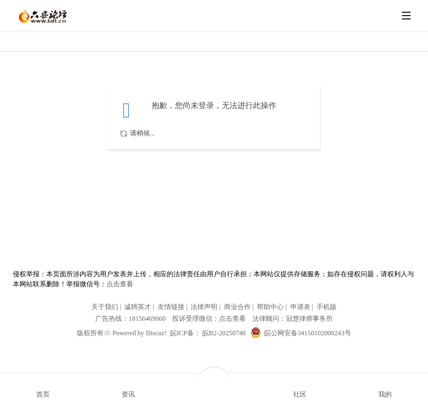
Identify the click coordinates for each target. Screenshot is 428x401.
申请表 (300, 307)
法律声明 (204, 307)
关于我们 (104, 307)
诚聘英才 (137, 307)
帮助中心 (270, 307)
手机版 (327, 307)
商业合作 (237, 307)
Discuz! (156, 333)
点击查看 (119, 284)
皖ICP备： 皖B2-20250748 (208, 333)
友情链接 (171, 307)
